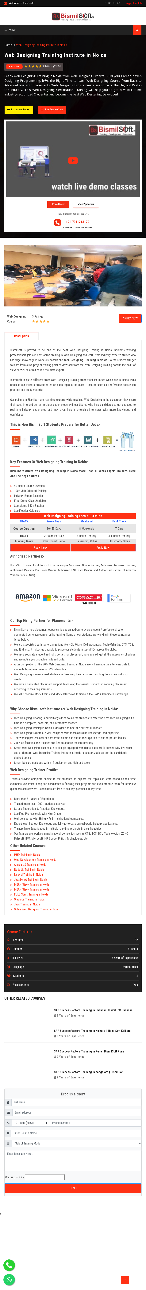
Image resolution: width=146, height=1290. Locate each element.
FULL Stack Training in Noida (31, 894)
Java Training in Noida (27, 904)
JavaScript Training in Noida (30, 879)
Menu (10, 30)
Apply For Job (134, 3)
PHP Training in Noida (27, 855)
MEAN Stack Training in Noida (31, 889)
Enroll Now (58, 204)
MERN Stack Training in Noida (31, 884)
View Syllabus (86, 204)
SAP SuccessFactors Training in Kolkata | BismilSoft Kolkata (92, 1031)
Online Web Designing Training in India (36, 909)
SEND (73, 1188)
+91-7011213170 (77, 222)
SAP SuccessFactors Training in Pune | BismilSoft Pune (89, 1051)
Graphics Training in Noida (29, 899)
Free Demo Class (52, 109)
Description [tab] (21, 336)
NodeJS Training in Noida (29, 869)
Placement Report (18, 109)
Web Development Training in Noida (35, 860)
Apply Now (130, 318)
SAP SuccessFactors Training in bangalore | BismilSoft (89, 1072)
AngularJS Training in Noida (30, 864)
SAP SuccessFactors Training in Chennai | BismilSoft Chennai (93, 1010)
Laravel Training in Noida (28, 874)
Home (8, 45)
